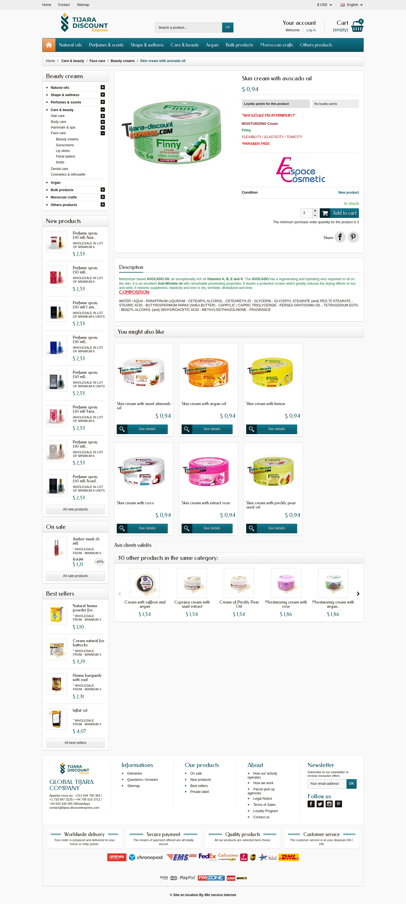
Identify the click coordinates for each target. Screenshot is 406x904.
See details (136, 428)
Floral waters (65, 156)
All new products (75, 509)
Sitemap (133, 786)
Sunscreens (65, 145)
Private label (199, 792)
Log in (311, 30)
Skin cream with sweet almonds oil (135, 405)
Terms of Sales (264, 805)
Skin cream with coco (326, 402)
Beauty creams (67, 139)
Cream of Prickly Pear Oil (239, 602)
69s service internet (220, 895)
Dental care (59, 169)
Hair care (58, 116)
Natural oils (70, 45)
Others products (316, 45)
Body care (58, 122)
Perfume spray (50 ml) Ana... (85, 235)
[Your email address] (327, 784)
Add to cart (338, 213)
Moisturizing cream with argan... (333, 602)
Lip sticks (63, 151)
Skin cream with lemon (263, 402)
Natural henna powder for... (85, 608)
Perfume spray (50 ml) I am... (85, 305)
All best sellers (75, 743)
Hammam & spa (63, 127)
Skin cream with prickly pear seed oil (205, 503)
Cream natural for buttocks (88, 642)
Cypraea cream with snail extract (191, 602)
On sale (196, 773)
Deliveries (134, 773)
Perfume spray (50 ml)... (85, 270)
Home (50, 61)
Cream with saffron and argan (145, 602)
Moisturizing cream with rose (286, 602)
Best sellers (199, 786)
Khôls (60, 162)
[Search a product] (188, 27)
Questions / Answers (142, 779)
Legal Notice (262, 799)
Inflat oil (80, 710)
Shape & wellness (147, 45)
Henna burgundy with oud (87, 677)
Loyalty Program (265, 811)
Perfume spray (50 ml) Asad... (85, 478)
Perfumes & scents (106, 45)
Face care (58, 133)
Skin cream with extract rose (141, 501)
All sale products (75, 576)
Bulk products (239, 45)
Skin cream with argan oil (202, 402)
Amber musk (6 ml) (86, 541)
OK (227, 27)
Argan (212, 45)
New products (200, 779)
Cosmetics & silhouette (68, 174)
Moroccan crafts (276, 45)
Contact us (261, 817)
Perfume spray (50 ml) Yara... (85, 409)
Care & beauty (185, 45)
